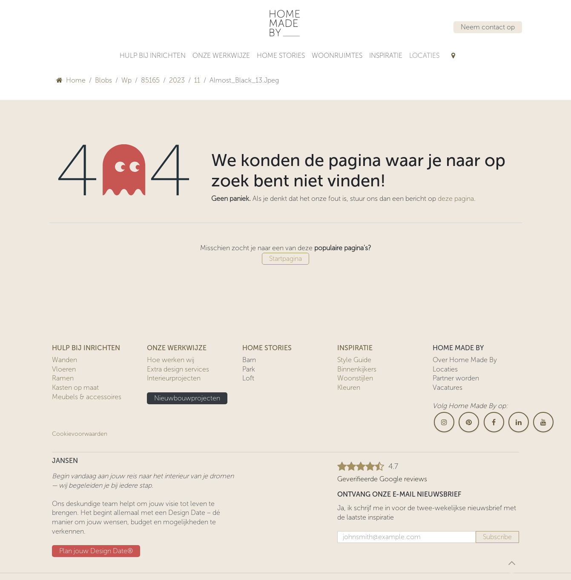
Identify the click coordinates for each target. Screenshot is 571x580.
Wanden (64, 360)
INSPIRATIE (355, 348)
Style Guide (354, 360)
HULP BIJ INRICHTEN (86, 348)
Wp (126, 80)
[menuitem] (152, 56)
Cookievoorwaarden (79, 433)
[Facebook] (494, 422)
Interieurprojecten (174, 378)
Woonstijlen (355, 378)
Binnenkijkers (356, 369)
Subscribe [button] (497, 537)
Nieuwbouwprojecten (187, 398)
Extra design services (178, 369)
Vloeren (64, 369)
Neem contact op (488, 27)
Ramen (63, 378)
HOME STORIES (267, 348)
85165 (150, 80)
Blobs (103, 80)
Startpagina (285, 258)
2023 (177, 80)
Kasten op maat (75, 387)
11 (197, 80)
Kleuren (348, 387)
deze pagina (456, 198)
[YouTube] (543, 422)
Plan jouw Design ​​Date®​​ (96, 551)
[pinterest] (469, 422)
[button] (512, 563)
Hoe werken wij (170, 360)
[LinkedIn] (518, 422)
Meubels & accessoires (86, 397)
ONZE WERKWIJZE (177, 348)
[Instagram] (444, 422)
